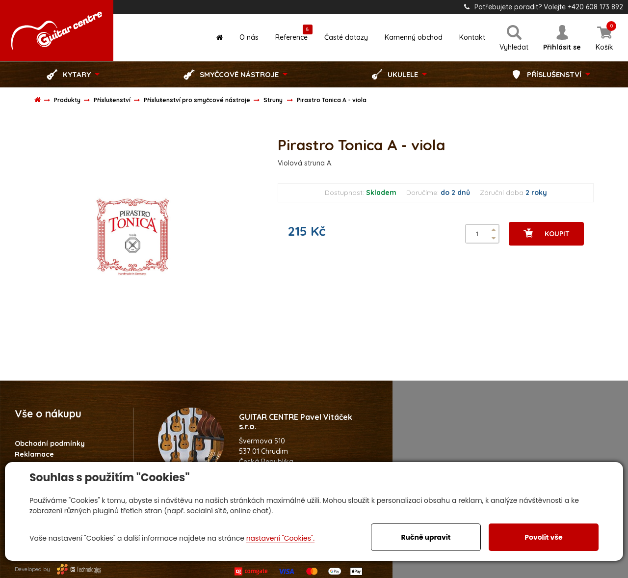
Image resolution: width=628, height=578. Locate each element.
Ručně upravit (425, 537)
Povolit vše (543, 537)
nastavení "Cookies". (280, 538)
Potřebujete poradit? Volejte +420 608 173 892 (543, 6)
